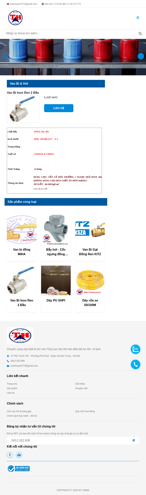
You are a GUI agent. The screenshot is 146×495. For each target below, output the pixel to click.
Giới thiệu (80, 383)
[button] (137, 18)
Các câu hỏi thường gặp (19, 411)
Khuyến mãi (81, 388)
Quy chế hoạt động (85, 411)
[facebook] (10, 455)
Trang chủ (12, 383)
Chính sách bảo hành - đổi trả (22, 416)
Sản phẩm (12, 388)
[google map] (19, 455)
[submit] (133, 440)
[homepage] (15, 17)
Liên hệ (58, 108)
